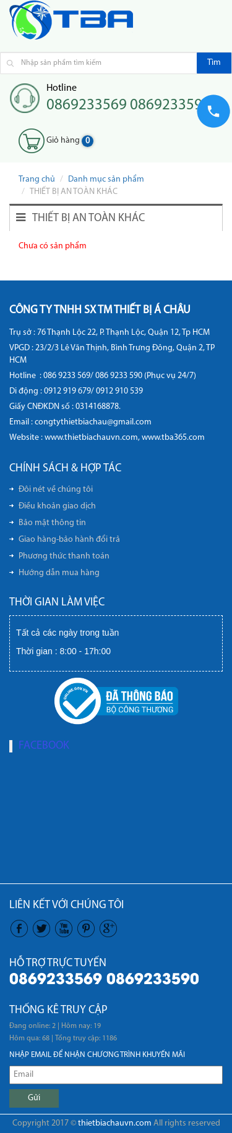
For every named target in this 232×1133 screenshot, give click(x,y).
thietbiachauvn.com (115, 1123)
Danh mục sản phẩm (106, 179)
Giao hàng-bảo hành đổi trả (69, 539)
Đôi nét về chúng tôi (56, 489)
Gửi (34, 1098)
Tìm (214, 62)
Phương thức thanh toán (64, 556)
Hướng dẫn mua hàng (59, 573)
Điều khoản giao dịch (57, 506)
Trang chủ (37, 179)
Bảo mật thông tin (52, 523)
